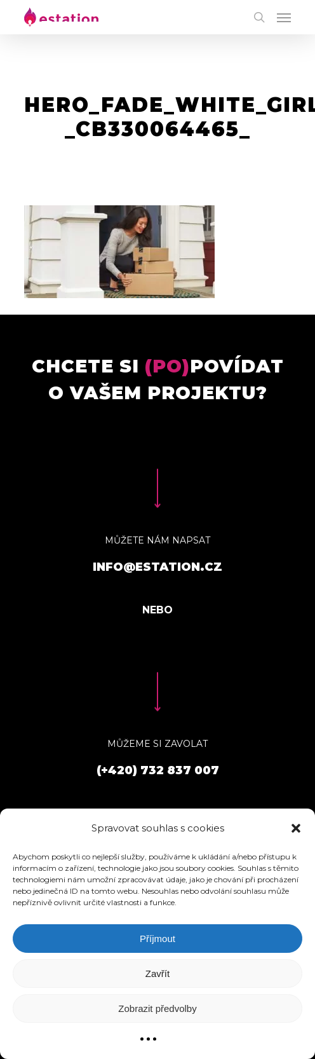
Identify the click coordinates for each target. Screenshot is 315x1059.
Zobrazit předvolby (157, 1008)
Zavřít (157, 973)
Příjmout (157, 938)
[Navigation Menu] (284, 17)
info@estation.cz (157, 567)
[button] (296, 828)
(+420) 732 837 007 (158, 770)
